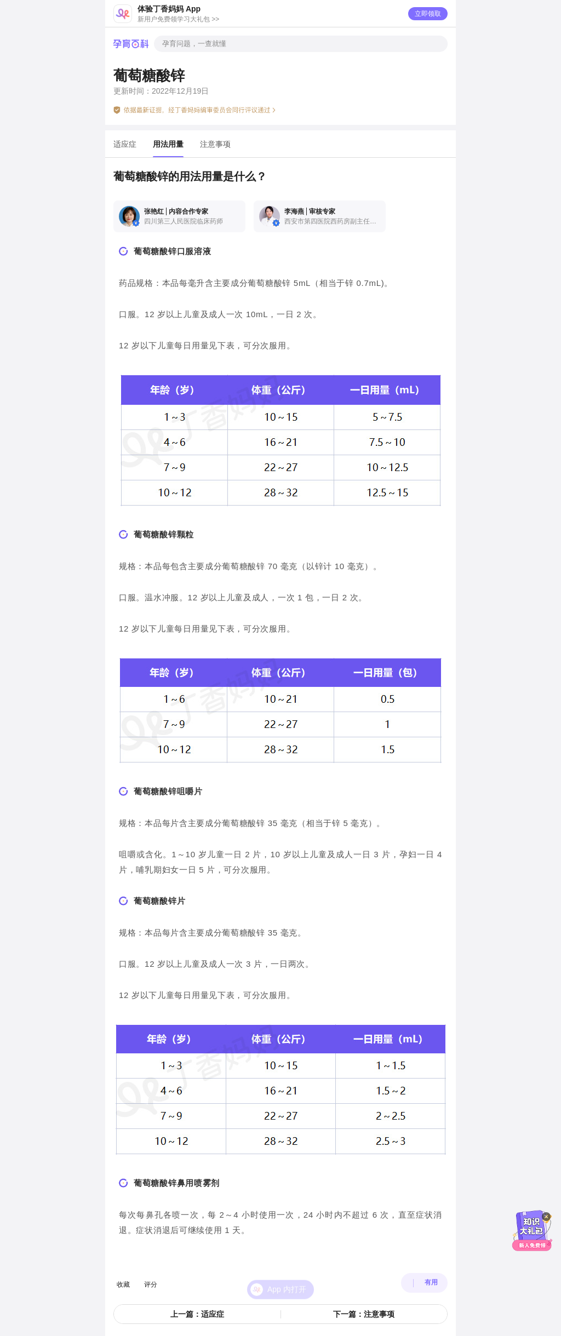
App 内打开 (286, 1276)
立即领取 (428, 14)
